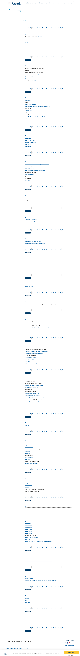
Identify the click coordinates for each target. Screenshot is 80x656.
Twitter (65, 643)
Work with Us (39, 3)
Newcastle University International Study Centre (34, 401)
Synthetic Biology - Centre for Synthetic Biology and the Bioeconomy (38, 541)
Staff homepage (28, 523)
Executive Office (28, 180)
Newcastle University (12, 15)
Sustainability (27, 539)
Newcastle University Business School (32, 395)
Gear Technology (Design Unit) (31, 219)
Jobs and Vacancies (29, 286)
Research (47, 3)
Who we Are (29, 3)
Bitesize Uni (27, 78)
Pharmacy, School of (29, 447)
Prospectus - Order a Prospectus (31, 463)
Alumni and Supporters (29, 42)
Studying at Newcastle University (31, 537)
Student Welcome (28, 531)
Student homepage (28, 527)
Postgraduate (27, 451)
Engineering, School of (29, 168)
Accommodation (28, 40)
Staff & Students (67, 3)
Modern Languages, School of (30, 363)
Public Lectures (28, 459)
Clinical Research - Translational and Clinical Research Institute (37, 106)
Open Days (27, 425)
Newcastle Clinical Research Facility (32, 393)
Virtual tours (27, 602)
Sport (26, 521)
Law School (27, 323)
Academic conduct (28, 38)
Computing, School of (29, 110)
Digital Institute (28, 144)
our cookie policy (18, 650)
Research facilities (28, 485)
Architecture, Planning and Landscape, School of (34, 46)
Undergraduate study (29, 578)
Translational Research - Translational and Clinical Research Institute (38, 561)
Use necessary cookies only (71, 652)
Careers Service (28, 100)
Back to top (28, 91)
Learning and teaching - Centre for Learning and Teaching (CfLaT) (37, 327)
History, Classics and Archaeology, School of (33, 241)
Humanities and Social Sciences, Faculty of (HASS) (35, 243)
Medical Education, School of (30, 359)
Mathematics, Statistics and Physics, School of (34, 353)
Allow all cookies (71, 646)
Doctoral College (28, 146)
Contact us (27, 118)
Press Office (27, 453)
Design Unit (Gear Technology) (31, 142)
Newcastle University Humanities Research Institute (35, 397)
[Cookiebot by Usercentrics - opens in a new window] (6, 654)
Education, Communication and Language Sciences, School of (37, 164)
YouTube (69, 643)
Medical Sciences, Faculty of (30, 357)
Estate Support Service (29, 174)
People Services (28, 445)
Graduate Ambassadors (29, 223)
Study (53, 3)
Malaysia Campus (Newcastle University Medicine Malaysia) (36, 351)
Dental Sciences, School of (30, 140)
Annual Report (27, 44)
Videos (26, 600)
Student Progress (28, 529)
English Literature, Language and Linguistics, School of (35, 170)
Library (26, 329)
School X (26, 510)
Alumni (59, 3)
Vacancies (27, 598)
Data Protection (28, 138)
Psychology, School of (29, 457)
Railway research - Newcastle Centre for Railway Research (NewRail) (38, 483)
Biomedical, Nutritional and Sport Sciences (33, 74)
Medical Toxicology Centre (30, 361)
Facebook (67, 643)
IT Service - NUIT (28, 269)
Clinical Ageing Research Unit (30, 104)
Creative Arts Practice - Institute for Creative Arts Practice (36, 116)
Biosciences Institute (29, 76)
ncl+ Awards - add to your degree (31, 387)
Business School (28, 82)
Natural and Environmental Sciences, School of (34, 385)
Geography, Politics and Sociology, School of (33, 221)
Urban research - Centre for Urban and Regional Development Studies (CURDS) (40, 580)
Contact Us (8, 643)
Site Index (15, 10)
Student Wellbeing (28, 533)
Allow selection (71, 649)
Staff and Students (28, 525)
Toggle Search (74, 2)
